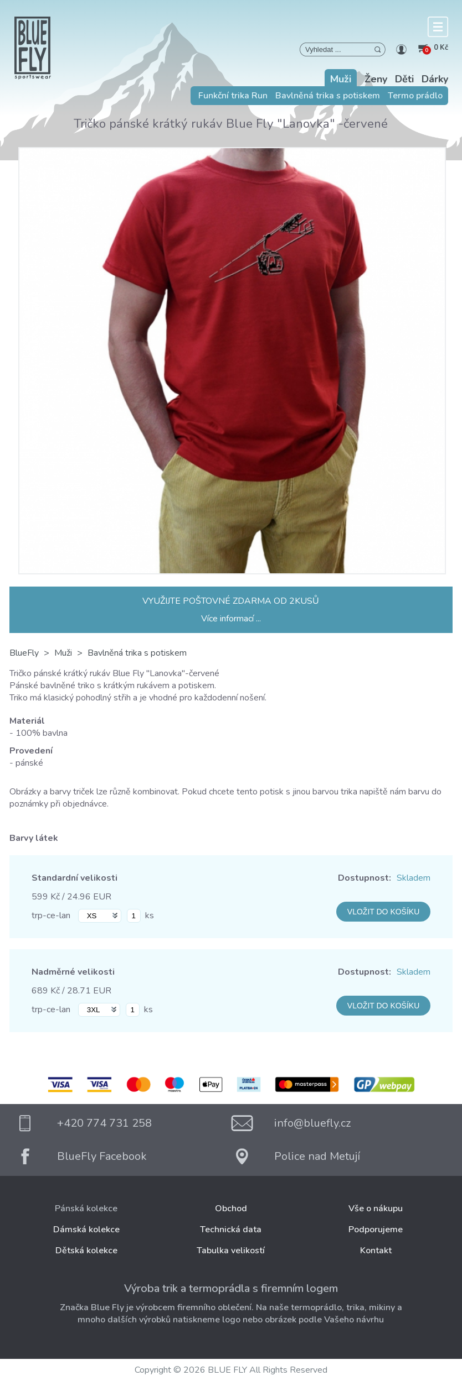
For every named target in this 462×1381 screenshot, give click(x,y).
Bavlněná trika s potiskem (327, 96)
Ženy (376, 79)
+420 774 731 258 (104, 1123)
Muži (340, 79)
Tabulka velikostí (231, 1250)
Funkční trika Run (233, 96)
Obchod (231, 1208)
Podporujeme (375, 1229)
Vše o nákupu (375, 1208)
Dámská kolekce (86, 1229)
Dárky (435, 79)
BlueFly (24, 653)
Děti (404, 79)
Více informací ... (231, 619)
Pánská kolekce (86, 1208)
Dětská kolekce (86, 1250)
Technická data (230, 1229)
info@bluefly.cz (312, 1123)
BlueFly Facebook (102, 1156)
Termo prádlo (415, 96)
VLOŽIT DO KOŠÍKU (383, 911)
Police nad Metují (317, 1156)
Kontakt (376, 1250)
